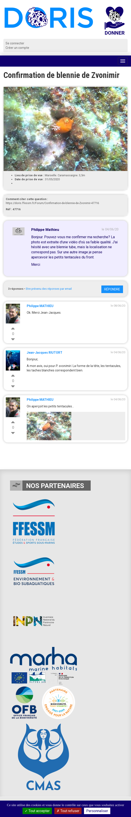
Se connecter (15, 43)
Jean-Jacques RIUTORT (44, 352)
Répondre (112, 289)
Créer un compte (17, 48)
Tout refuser (68, 811)
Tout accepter (37, 811)
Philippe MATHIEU (40, 306)
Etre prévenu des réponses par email (49, 288)
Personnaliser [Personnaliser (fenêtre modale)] (97, 811)
